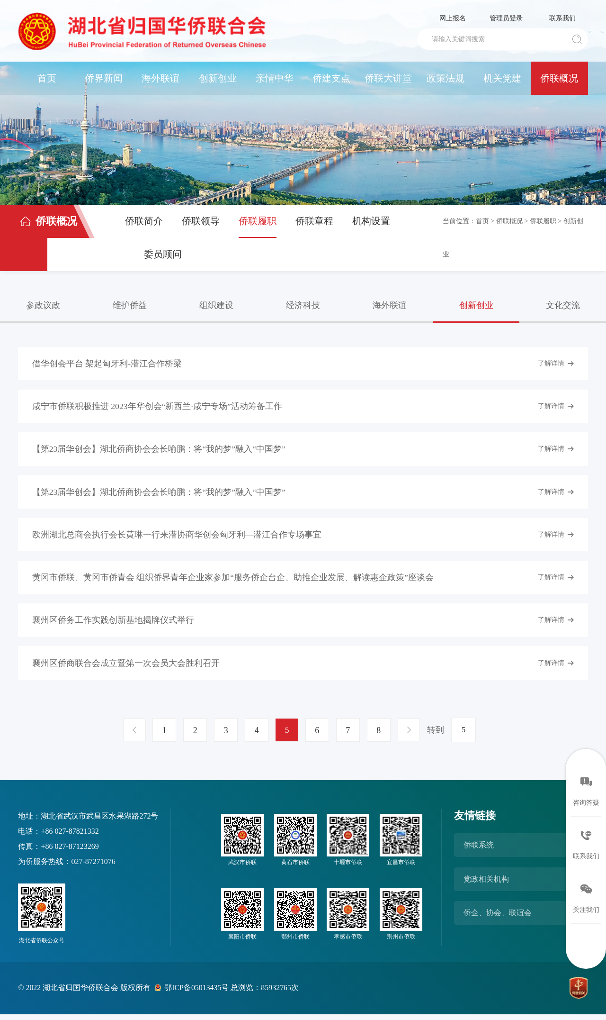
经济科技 (303, 305)
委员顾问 (163, 254)
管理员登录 (506, 18)
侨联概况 (559, 78)
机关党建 (502, 78)
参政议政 (43, 305)
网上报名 (452, 18)
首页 (46, 78)
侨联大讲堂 (388, 78)
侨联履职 (257, 221)
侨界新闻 (104, 78)
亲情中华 (275, 78)
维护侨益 (130, 305)
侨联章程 (314, 221)
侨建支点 (331, 78)
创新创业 (218, 78)
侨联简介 (144, 221)
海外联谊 (160, 78)
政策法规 (445, 78)
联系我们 (562, 18)
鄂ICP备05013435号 (197, 993)
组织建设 (216, 305)
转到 (437, 735)
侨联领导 (201, 221)
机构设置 (371, 221)
